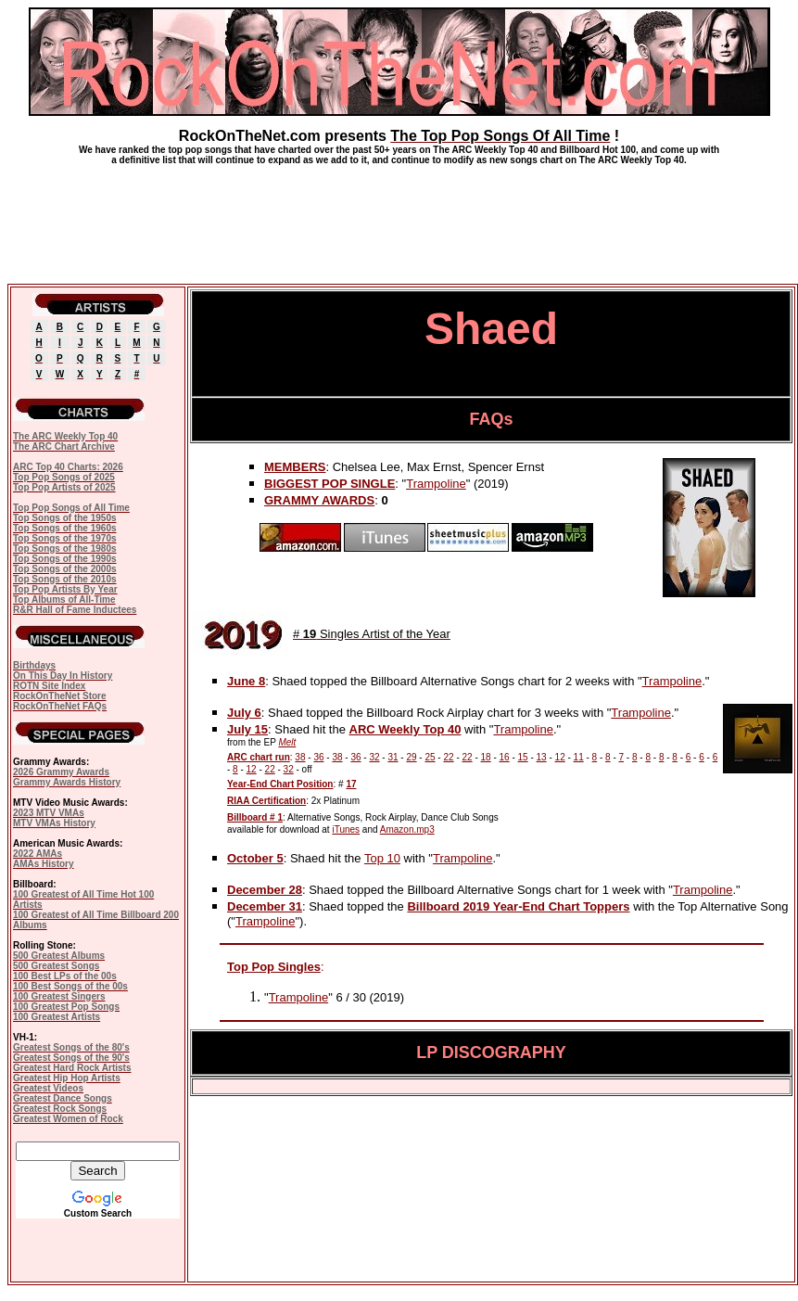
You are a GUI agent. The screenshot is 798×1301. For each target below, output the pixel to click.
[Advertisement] (399, 217)
